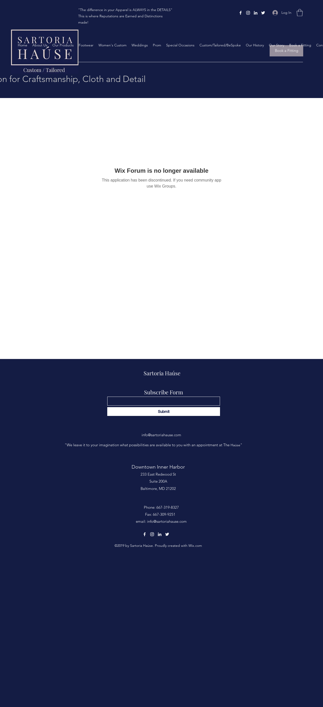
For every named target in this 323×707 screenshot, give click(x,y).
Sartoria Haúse (162, 373)
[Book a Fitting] (286, 50)
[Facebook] (240, 12)
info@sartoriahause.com (161, 434)
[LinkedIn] (255, 12)
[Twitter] (263, 12)
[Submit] (163, 411)
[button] (300, 12)
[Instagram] (248, 12)
